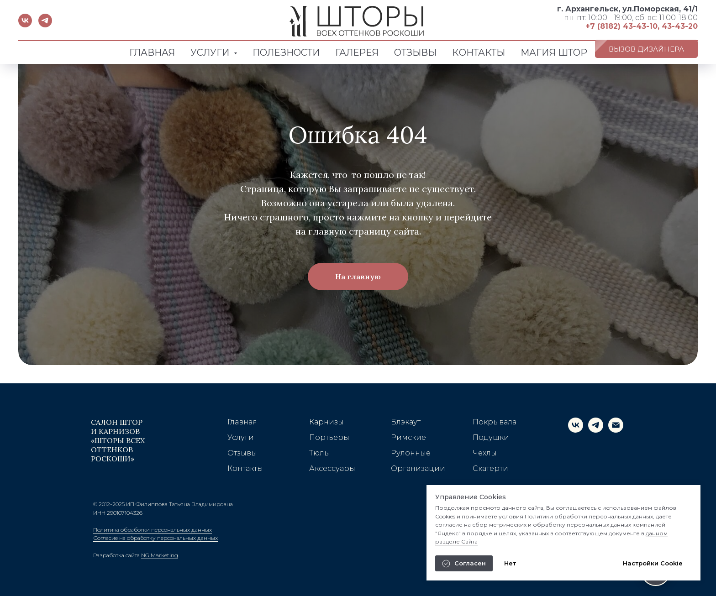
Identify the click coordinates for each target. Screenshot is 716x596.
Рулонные (411, 453)
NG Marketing (159, 555)
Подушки (491, 437)
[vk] (25, 25)
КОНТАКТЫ (478, 52)
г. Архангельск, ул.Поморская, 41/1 (627, 9)
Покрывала (494, 422)
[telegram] (45, 25)
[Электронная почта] (615, 430)
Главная (242, 422)
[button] (646, 49)
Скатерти (490, 468)
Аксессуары (332, 468)
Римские (408, 437)
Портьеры (329, 437)
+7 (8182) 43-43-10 (621, 26)
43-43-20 (680, 26)
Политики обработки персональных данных (589, 516)
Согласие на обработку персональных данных (155, 537)
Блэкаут (406, 422)
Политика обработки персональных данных (152, 529)
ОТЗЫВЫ (415, 52)
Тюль (319, 453)
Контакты (245, 468)
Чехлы (485, 453)
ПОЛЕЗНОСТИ (286, 52)
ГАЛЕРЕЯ (357, 52)
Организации (418, 468)
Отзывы (242, 453)
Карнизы (326, 422)
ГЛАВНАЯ (152, 52)
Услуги (240, 437)
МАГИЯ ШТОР (554, 52)
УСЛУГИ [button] (211, 52)
